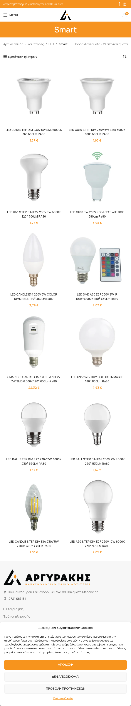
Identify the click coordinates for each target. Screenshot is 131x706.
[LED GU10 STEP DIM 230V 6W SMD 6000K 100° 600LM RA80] (97, 95)
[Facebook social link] (119, 4)
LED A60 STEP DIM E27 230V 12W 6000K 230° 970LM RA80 (97, 543)
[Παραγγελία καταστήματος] (124, 57)
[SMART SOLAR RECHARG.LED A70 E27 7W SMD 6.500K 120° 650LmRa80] (33, 341)
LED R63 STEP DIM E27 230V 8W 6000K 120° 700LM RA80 (34, 214)
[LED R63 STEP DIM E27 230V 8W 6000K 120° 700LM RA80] (33, 177)
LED (51, 44)
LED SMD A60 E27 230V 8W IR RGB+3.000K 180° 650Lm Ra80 (97, 296)
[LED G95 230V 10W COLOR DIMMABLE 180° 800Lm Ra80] (97, 341)
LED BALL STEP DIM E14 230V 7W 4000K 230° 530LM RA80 (97, 460)
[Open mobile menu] (10, 15)
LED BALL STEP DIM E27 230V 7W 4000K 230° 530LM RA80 (33, 460)
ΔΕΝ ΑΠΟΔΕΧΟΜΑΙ (65, 676)
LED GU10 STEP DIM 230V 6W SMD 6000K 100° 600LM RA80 (97, 132)
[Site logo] (65, 15)
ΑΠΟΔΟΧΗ (65, 664)
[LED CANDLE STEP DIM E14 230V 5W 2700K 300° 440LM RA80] (33, 506)
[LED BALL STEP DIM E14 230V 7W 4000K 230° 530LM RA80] (97, 423)
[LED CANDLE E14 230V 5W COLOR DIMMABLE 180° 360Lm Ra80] (33, 259)
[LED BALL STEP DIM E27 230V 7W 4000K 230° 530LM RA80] (33, 423)
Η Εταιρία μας (13, 608)
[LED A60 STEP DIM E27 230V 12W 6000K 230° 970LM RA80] (97, 506)
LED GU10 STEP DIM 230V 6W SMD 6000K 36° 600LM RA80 (34, 132)
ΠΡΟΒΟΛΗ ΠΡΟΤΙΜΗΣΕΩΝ (65, 688)
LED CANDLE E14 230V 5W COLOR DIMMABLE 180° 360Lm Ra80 (34, 296)
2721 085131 (17, 597)
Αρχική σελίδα (13, 44)
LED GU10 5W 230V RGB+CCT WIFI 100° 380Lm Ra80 (97, 214)
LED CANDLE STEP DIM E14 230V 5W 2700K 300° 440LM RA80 (33, 543)
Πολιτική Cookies (63, 698)
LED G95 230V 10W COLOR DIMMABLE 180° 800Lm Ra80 (97, 378)
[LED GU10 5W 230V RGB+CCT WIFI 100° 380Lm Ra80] (97, 177)
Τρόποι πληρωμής (16, 615)
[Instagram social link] (125, 4)
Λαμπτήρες (36, 44)
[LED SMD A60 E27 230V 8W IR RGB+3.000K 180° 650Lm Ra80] (97, 259)
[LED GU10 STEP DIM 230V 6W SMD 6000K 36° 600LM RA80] (33, 95)
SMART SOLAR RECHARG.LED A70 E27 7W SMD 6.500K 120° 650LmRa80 (34, 378)
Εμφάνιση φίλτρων (22, 57)
